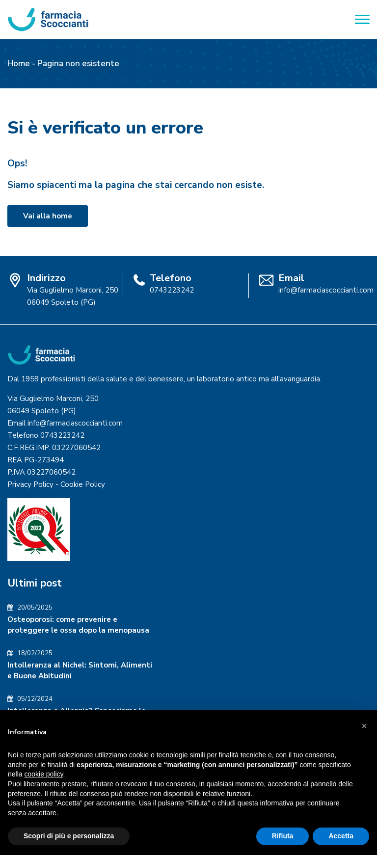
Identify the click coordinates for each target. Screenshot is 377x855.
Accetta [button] (340, 836)
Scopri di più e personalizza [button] (69, 836)
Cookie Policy (82, 484)
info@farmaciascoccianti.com (326, 290)
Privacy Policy (30, 484)
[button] (364, 726)
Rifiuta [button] (283, 836)
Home (18, 63)
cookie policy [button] (43, 774)
